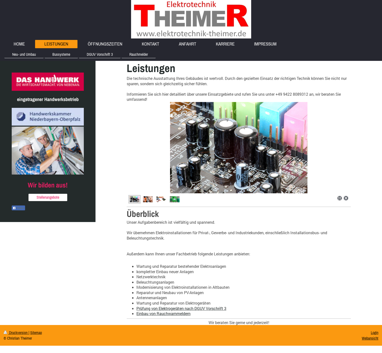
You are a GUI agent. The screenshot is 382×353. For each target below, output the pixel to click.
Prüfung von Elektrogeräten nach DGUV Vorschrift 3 (181, 308)
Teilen (18, 208)
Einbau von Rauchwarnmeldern (163, 313)
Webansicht (370, 338)
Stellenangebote (48, 197)
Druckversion (16, 332)
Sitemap (36, 332)
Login (374, 332)
